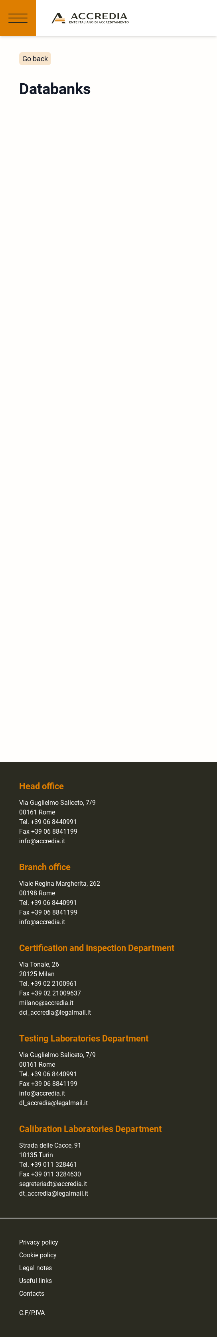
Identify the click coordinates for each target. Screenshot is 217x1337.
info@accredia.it (42, 841)
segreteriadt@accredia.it (53, 1184)
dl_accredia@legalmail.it (53, 1103)
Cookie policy (38, 1255)
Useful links (35, 1281)
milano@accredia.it (46, 1003)
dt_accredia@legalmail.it (53, 1193)
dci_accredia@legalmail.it (55, 1012)
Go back (35, 58)
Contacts (31, 1293)
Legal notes (35, 1268)
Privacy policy (38, 1242)
